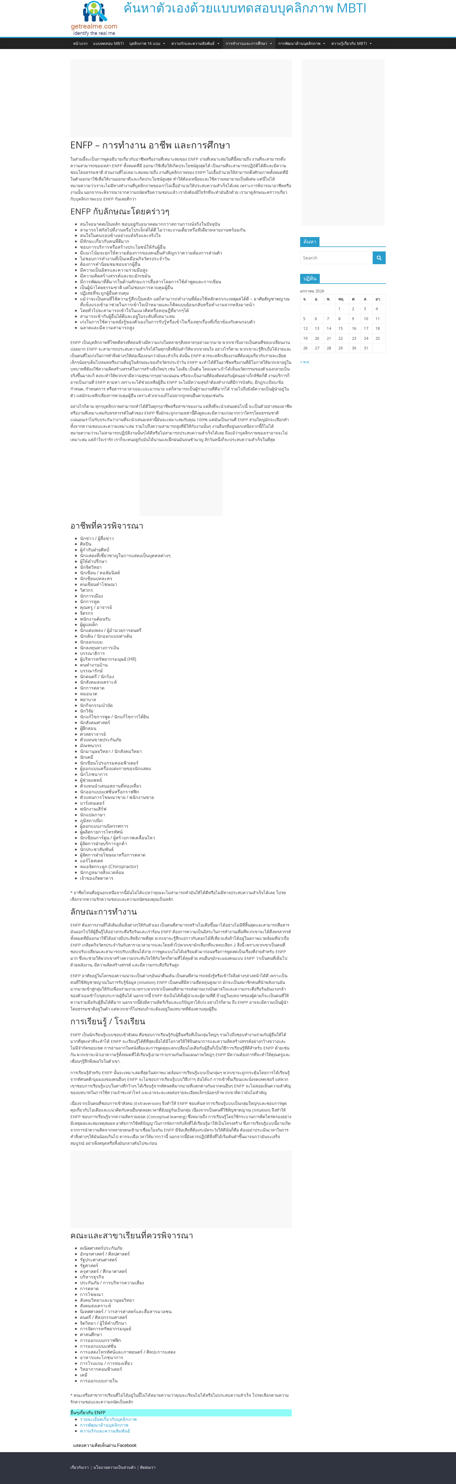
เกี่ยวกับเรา (79, 1467)
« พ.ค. (305, 361)
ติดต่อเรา (148, 1467)
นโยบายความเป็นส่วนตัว (114, 1467)
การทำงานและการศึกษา (249, 43)
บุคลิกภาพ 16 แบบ (147, 43)
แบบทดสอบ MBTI (108, 43)
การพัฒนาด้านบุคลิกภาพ (302, 43)
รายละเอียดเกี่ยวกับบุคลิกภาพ (108, 1419)
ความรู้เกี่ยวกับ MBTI (351, 43)
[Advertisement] (181, 98)
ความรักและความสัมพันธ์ (195, 43)
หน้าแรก (80, 43)
